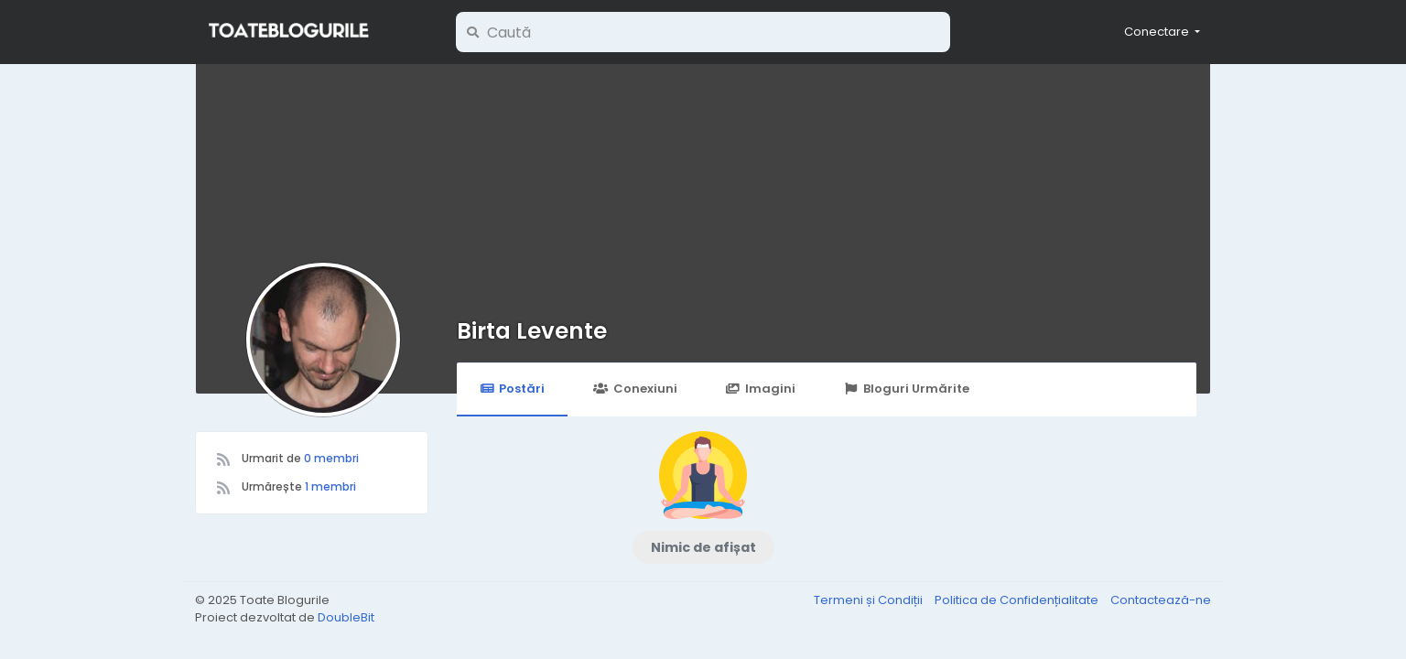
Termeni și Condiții (869, 600)
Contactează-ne (1160, 600)
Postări (512, 388)
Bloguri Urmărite (906, 388)
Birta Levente (532, 331)
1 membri (330, 486)
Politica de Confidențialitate (1018, 600)
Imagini (760, 388)
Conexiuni (634, 388)
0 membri (331, 458)
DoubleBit (346, 617)
